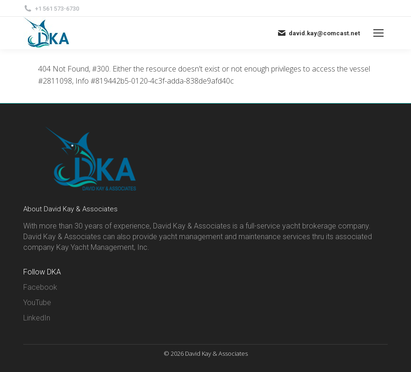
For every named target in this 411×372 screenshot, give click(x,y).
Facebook (40, 287)
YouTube (37, 302)
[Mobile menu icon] (378, 33)
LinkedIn (36, 317)
